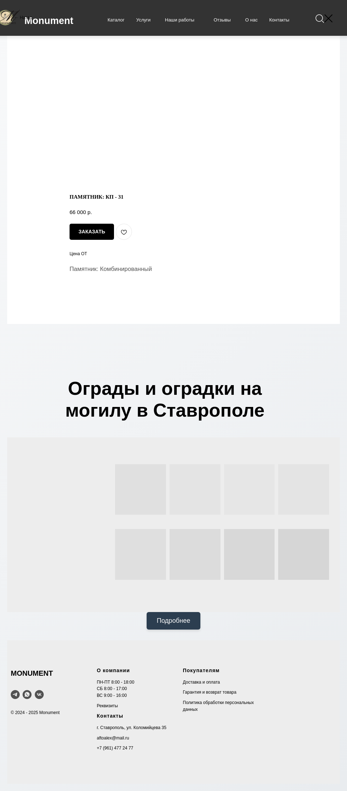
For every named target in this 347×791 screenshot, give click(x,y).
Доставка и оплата (201, 682)
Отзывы (222, 20)
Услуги (143, 20)
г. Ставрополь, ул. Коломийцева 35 (131, 727)
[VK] (39, 694)
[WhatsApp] (27, 694)
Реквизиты (107, 705)
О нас (251, 20)
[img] (319, 18)
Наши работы (179, 20)
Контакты (279, 20)
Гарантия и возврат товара (209, 692)
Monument (48, 20)
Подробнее (173, 620)
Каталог (116, 20)
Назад (26, 17)
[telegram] (15, 694)
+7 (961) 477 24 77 (115, 748)
